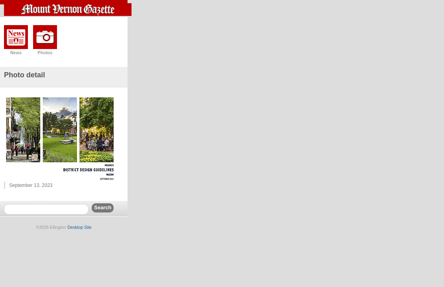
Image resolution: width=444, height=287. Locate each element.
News (16, 52)
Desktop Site (79, 227)
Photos (44, 52)
